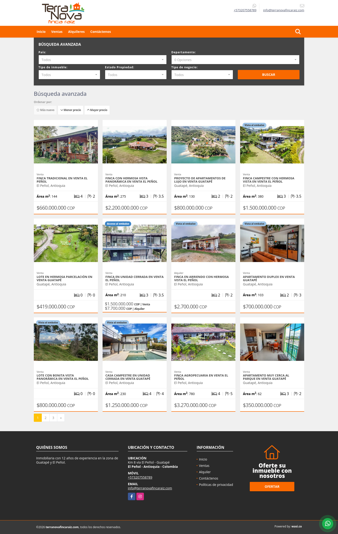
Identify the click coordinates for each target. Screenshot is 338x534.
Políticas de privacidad (216, 484)
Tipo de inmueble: (53, 67)
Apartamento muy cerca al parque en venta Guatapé (266, 377)
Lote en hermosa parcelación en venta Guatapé (64, 278)
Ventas (56, 31)
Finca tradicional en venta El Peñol (62, 180)
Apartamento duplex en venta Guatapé (269, 278)
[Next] (61, 418)
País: (42, 52)
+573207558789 (245, 10)
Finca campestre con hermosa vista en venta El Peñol (268, 180)
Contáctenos (100, 31)
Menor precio (70, 110)
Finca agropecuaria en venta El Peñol (201, 377)
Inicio (41, 31)
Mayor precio (97, 110)
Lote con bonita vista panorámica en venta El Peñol (63, 377)
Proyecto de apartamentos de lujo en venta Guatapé (200, 180)
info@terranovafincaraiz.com (150, 488)
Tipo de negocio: (184, 67)
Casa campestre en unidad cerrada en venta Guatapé (127, 377)
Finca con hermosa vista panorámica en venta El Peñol (131, 180)
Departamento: (183, 52)
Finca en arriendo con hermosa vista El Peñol (201, 278)
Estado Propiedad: (119, 67)
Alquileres (76, 31)
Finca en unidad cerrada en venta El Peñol (134, 278)
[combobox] (102, 59)
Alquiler (205, 472)
